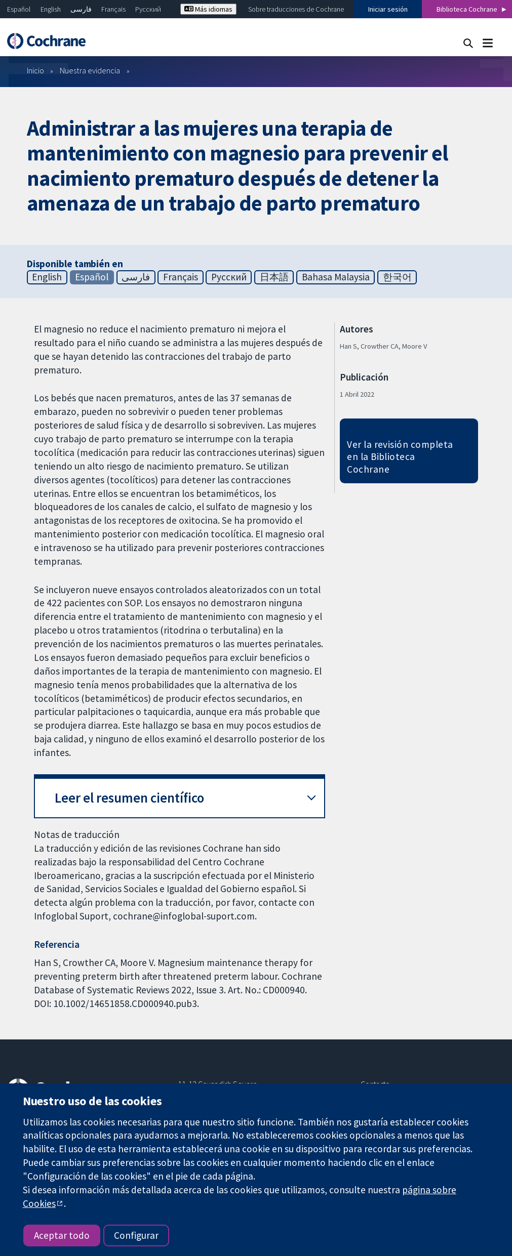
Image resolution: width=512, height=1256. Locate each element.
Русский (148, 9)
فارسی (81, 9)
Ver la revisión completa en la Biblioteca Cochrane (400, 457)
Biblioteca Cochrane (467, 9)
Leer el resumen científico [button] (129, 797)
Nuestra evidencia (90, 70)
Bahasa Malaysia (336, 277)
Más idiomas (208, 9)
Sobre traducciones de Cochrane (296, 9)
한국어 (397, 277)
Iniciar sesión (388, 9)
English (51, 9)
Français (113, 9)
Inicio (35, 70)
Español (18, 9)
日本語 (274, 277)
